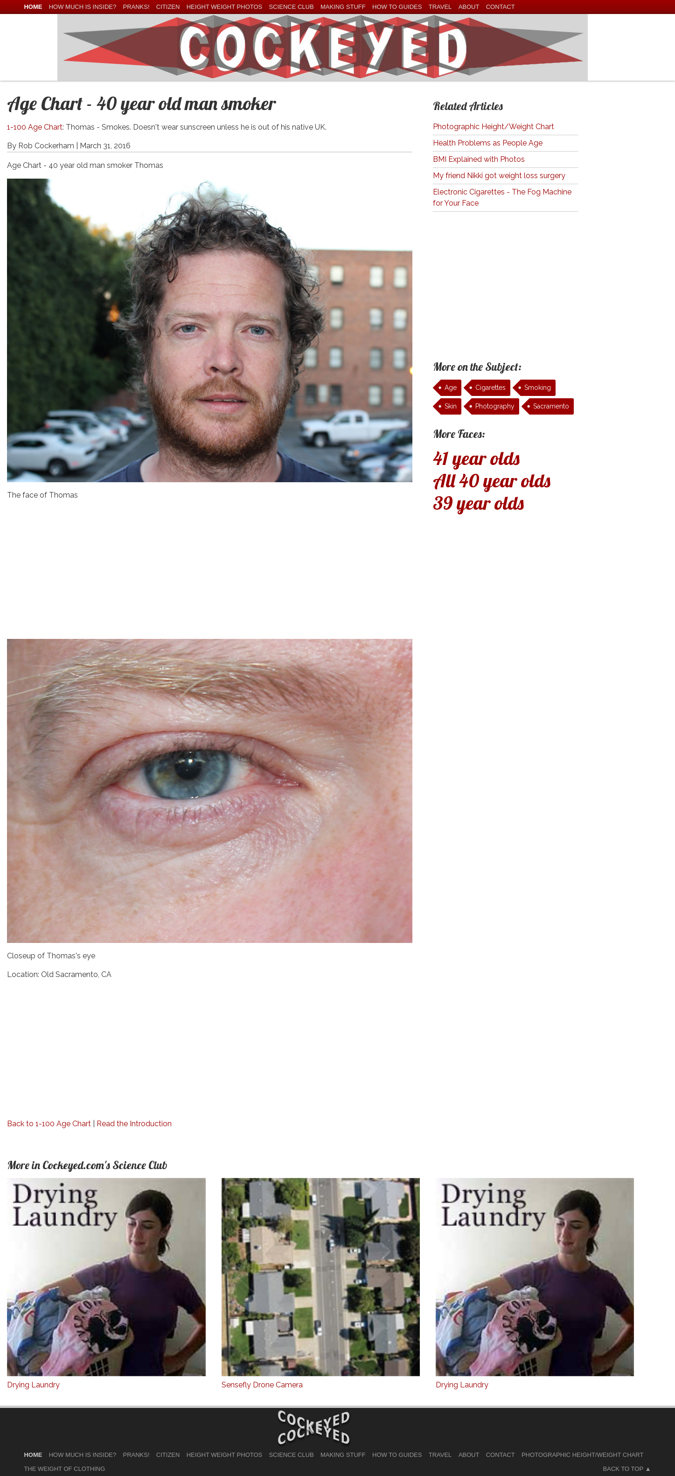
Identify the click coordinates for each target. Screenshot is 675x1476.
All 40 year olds (491, 480)
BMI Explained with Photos (479, 159)
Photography (495, 406)
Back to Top (623, 1468)
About (469, 6)
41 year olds (476, 458)
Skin (451, 406)
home (33, 6)
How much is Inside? (82, 6)
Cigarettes (490, 387)
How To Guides (397, 6)
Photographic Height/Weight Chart (493, 126)
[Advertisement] (209, 573)
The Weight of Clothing (64, 1468)
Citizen (168, 6)
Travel (440, 6)
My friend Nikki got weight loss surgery (499, 175)
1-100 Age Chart (35, 127)
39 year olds (478, 502)
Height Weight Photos (225, 6)
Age (451, 387)
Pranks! (136, 6)
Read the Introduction (134, 1123)
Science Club (291, 6)
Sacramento (551, 406)
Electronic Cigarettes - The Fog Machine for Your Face (502, 197)
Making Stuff (343, 6)
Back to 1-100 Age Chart (49, 1123)
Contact (500, 6)
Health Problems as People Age (488, 143)
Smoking (537, 387)
